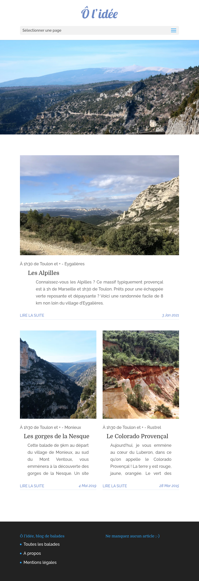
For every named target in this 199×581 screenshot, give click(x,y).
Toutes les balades (42, 544)
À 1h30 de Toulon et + (40, 263)
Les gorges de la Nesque (56, 436)
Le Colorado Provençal (137, 436)
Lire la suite (32, 315)
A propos (32, 553)
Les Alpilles (43, 273)
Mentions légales (40, 562)
